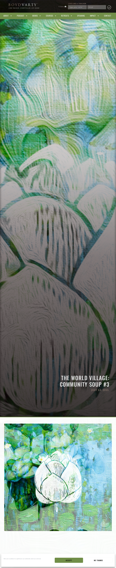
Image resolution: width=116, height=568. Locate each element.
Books (35, 15)
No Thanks (98, 560)
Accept (69, 560)
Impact (93, 15)
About (6, 15)
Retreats (65, 15)
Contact (107, 15)
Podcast (20, 15)
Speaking (81, 15)
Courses (49, 15)
